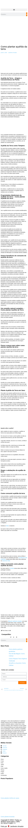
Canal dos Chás (6, 560)
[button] (14, 10)
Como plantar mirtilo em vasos (10, 798)
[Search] (26, 14)
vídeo (7, 525)
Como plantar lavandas (8, 816)
